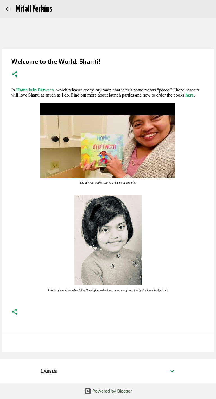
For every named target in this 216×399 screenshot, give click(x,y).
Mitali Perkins (34, 9)
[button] (14, 75)
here (189, 95)
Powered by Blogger (108, 391)
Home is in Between (35, 90)
